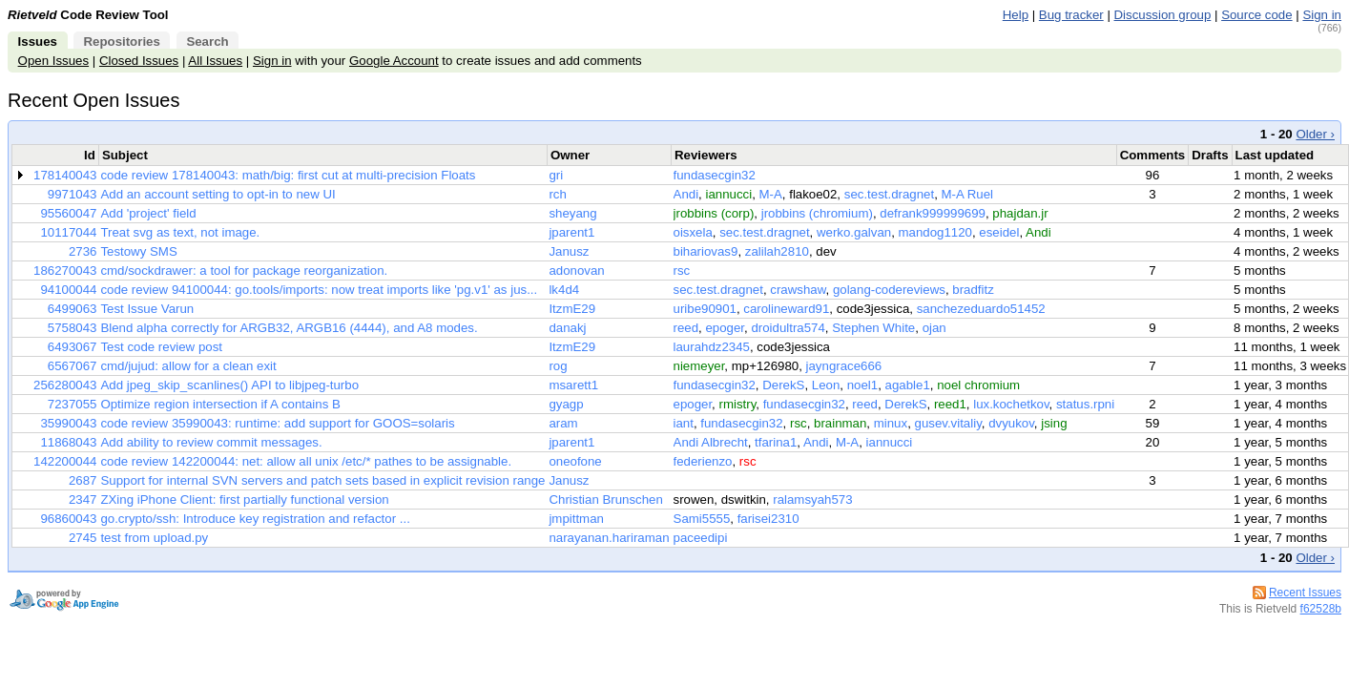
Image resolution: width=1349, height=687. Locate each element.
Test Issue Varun (147, 309)
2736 (83, 251)
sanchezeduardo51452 (981, 309)
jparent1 (571, 232)
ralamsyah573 (812, 499)
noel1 (862, 385)
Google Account (394, 60)
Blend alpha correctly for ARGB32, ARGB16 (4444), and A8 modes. (288, 328)
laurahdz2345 (712, 347)
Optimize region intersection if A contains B (220, 404)
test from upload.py (154, 538)
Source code (1256, 15)
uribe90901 (705, 309)
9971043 (72, 194)
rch (557, 194)
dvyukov (1011, 423)
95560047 (68, 213)
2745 (83, 538)
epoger (724, 328)
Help (1015, 15)
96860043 (68, 518)
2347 (83, 499)
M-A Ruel (968, 194)
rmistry (737, 404)
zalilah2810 (777, 251)
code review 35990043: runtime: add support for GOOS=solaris (277, 423)
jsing (1054, 423)
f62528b (1320, 608)
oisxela (693, 232)
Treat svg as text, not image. (179, 232)
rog (558, 366)
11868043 (68, 442)
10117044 (68, 232)
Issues (37, 41)
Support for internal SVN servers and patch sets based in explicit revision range (322, 480)
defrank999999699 (933, 213)
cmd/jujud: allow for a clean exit (188, 366)
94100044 (68, 289)
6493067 (72, 347)
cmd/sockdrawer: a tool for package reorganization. (243, 270)
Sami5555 (702, 518)
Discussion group (1163, 15)
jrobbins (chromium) (817, 213)
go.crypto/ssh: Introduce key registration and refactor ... (254, 518)
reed (686, 328)
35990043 (68, 423)
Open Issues (53, 60)
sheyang (572, 213)
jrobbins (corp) (714, 213)
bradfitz (973, 289)
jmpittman (576, 518)
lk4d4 (564, 289)
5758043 (72, 328)
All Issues (215, 60)
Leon (826, 385)
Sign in (1321, 15)
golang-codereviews (889, 289)
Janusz (569, 251)
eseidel (999, 232)
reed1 (950, 404)
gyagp (566, 404)
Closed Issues (138, 60)
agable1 (907, 385)
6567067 (72, 366)
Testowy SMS (138, 251)
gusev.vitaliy (948, 423)
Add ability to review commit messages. (211, 442)
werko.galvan (854, 232)
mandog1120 (935, 232)
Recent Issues (1305, 592)
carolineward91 (786, 309)
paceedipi (701, 538)
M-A (770, 194)
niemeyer (699, 366)
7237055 (72, 404)
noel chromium (978, 385)
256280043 (64, 385)
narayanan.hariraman (609, 538)
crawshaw (797, 289)
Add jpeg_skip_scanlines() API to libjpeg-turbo (229, 385)
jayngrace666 (844, 366)
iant (684, 423)
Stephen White (873, 328)
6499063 (72, 309)
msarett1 (573, 385)
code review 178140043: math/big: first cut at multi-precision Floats (287, 175)
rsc (682, 270)
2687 (83, 480)
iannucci (728, 194)
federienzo (703, 461)
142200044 (64, 461)
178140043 (64, 175)
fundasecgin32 (715, 175)
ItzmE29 (572, 309)
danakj (567, 328)
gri (556, 175)
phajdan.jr (1020, 213)
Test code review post (161, 347)
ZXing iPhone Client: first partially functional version (244, 499)
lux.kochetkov (1010, 404)
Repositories (121, 41)
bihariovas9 (706, 251)
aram (563, 423)
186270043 (64, 270)
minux (890, 423)
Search (207, 41)
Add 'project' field (148, 213)
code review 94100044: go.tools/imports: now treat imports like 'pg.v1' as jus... (318, 289)
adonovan (576, 270)
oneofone (575, 461)
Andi (686, 194)
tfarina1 (776, 442)
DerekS (783, 385)
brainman (840, 423)
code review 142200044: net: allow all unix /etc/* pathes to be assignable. (305, 461)
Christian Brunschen (605, 499)
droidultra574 (787, 328)
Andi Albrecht (711, 442)
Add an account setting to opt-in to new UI (217, 194)
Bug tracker (1071, 15)
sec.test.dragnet (889, 194)
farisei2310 (768, 518)
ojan (934, 328)
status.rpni (1085, 404)
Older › (1315, 134)
